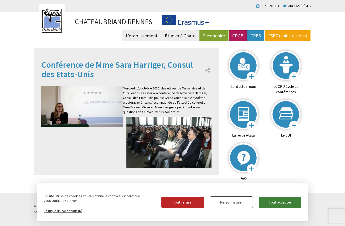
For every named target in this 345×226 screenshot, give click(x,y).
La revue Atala (243, 135)
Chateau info (270, 6)
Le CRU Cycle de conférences (285, 89)
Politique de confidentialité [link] (63, 211)
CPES (255, 36)
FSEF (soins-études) (287, 36)
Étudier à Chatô (180, 36)
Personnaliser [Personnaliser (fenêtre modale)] (231, 202)
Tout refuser (183, 202)
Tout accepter (280, 202)
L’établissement (142, 36)
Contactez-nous (243, 86)
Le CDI (286, 135)
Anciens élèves (299, 6)
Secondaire (214, 36)
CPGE (237, 36)
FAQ (243, 178)
